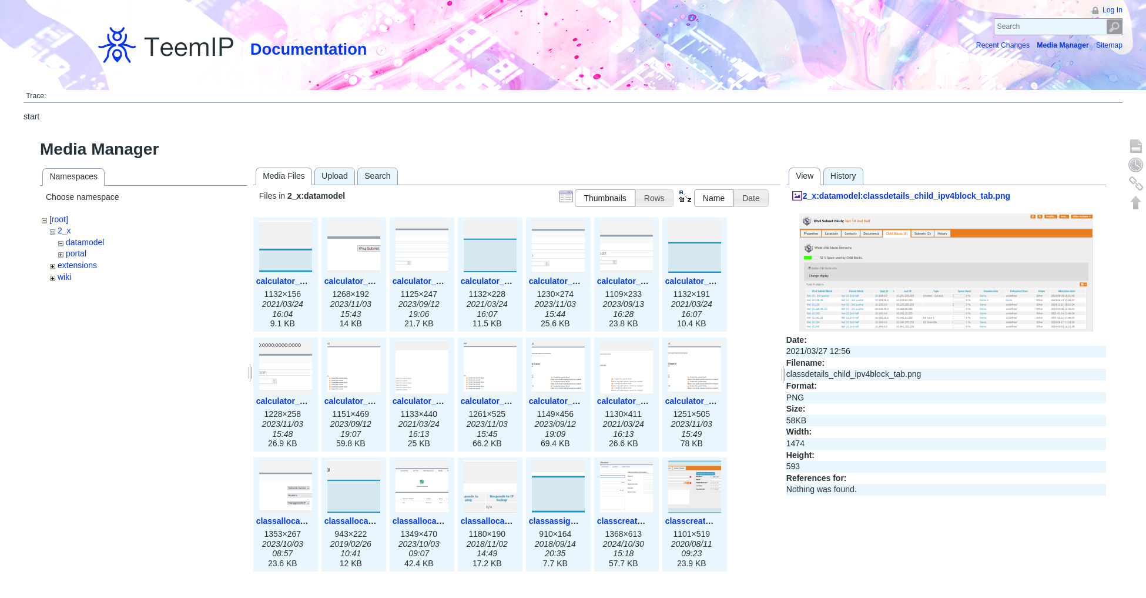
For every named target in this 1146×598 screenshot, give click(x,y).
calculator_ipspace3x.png (374, 281)
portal (76, 253)
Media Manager (1063, 45)
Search (1114, 26)
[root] (58, 219)
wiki (64, 277)
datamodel (85, 242)
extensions (77, 265)
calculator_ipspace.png (302, 281)
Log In (1112, 10)
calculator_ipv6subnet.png (717, 281)
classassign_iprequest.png (582, 521)
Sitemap (1109, 45)
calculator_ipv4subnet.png (513, 281)
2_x (64, 230)
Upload (334, 176)
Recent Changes (1003, 45)
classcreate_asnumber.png (718, 521)
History (843, 176)
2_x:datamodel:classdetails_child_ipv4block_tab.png (906, 196)
